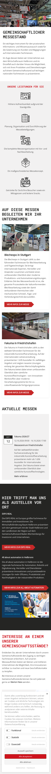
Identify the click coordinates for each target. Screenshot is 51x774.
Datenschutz (20, 768)
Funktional (16, 730)
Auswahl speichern (25, 751)
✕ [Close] (47, 693)
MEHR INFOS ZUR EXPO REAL (17, 547)
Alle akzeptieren (25, 756)
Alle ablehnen (25, 762)
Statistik (15, 737)
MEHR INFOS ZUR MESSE (18, 304)
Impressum (31, 768)
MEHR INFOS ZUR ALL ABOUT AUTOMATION (24, 587)
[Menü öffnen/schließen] (46, 3)
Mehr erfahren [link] (21, 476)
